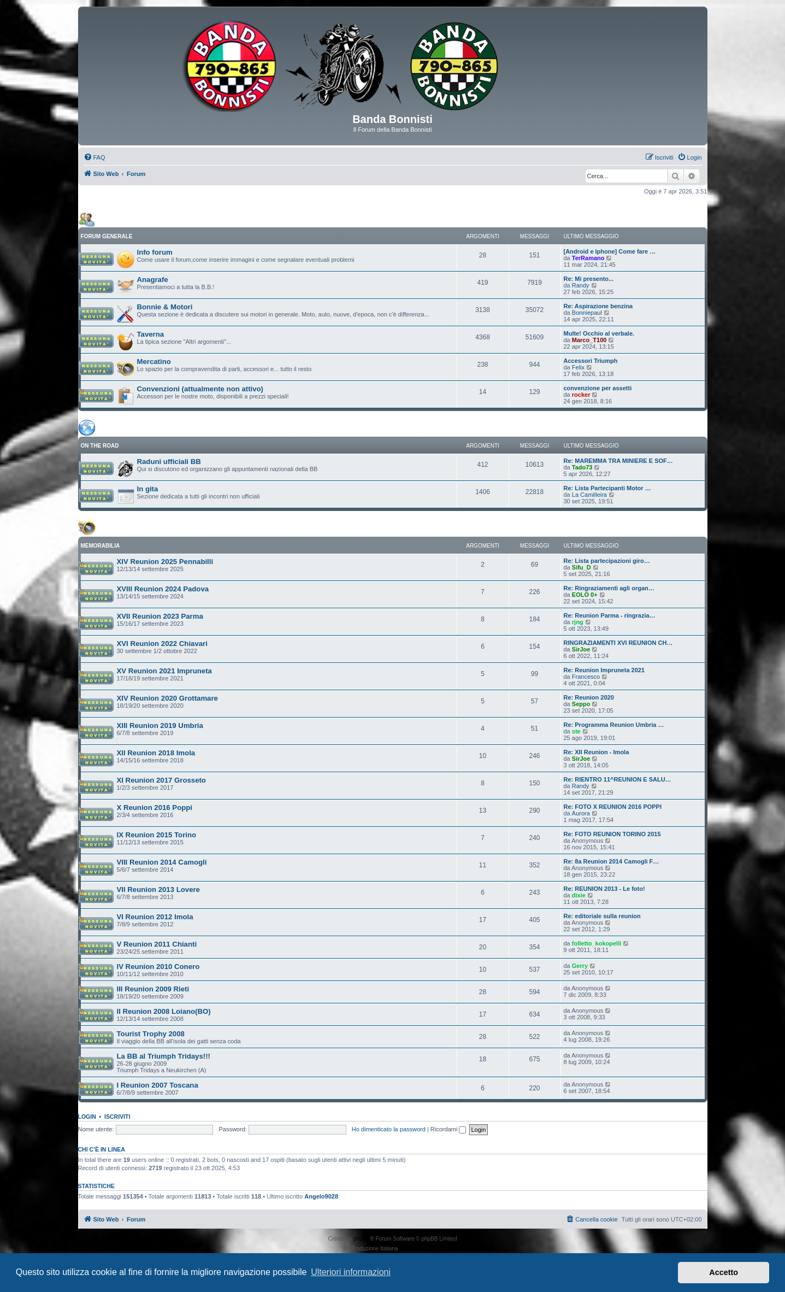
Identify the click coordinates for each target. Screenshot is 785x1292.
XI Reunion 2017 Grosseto (161, 780)
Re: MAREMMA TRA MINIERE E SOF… (618, 460)
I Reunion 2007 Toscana (157, 1085)
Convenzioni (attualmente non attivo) (200, 389)
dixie (579, 895)
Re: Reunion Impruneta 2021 (604, 670)
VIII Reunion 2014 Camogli (162, 862)
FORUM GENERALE (107, 236)
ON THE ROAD (100, 446)
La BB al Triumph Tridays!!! (163, 1056)
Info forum (155, 252)
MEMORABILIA (100, 546)
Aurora (581, 813)
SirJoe (581, 649)
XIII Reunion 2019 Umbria (160, 725)
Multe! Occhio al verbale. (599, 333)
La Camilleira (589, 494)
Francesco (586, 676)
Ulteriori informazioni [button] (351, 1272)
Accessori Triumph (591, 360)
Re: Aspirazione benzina (598, 306)
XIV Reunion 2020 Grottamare (167, 698)
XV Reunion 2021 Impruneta (164, 671)
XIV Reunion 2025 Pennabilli (165, 561)
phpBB (361, 1239)
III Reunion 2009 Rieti (153, 989)
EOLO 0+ (585, 594)
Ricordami (448, 1129)
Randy (580, 285)
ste (576, 731)
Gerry (580, 965)
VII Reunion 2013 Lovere (158, 889)
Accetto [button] (723, 1272)
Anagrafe (152, 279)
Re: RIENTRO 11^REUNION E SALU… (617, 779)
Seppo (581, 704)
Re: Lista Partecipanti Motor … (607, 488)
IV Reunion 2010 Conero (158, 966)
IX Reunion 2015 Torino (157, 835)
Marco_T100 (589, 340)
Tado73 (582, 467)
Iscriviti (117, 1116)
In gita (147, 489)
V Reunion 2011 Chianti (157, 944)
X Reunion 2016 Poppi (155, 807)
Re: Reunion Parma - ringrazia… (610, 615)
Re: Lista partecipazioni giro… (607, 560)
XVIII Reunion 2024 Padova (163, 589)
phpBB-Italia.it (416, 1249)
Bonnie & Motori (165, 307)
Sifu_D (581, 567)
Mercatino (154, 361)
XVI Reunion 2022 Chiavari (162, 643)
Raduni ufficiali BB (169, 461)
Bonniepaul (587, 312)
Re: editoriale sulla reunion (602, 916)
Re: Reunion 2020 (589, 697)
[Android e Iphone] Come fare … (610, 251)
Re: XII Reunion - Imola (596, 752)
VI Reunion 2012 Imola (155, 917)
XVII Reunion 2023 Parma (160, 616)
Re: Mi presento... (589, 278)
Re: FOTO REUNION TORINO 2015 (612, 834)
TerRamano (588, 258)
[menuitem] (94, 157)
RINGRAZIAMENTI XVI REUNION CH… (618, 642)
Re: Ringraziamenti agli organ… (609, 588)
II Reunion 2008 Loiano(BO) (164, 1011)
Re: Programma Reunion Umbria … (614, 724)
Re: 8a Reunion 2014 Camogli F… (611, 861)
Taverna (150, 334)
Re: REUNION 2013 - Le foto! (604, 888)
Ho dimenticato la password (389, 1129)
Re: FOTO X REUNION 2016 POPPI (613, 806)
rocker (581, 394)
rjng (577, 622)
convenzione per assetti (598, 388)
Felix (578, 367)
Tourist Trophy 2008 (151, 1034)
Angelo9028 (321, 1196)
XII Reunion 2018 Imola (156, 753)
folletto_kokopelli (596, 943)
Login (87, 1116)
